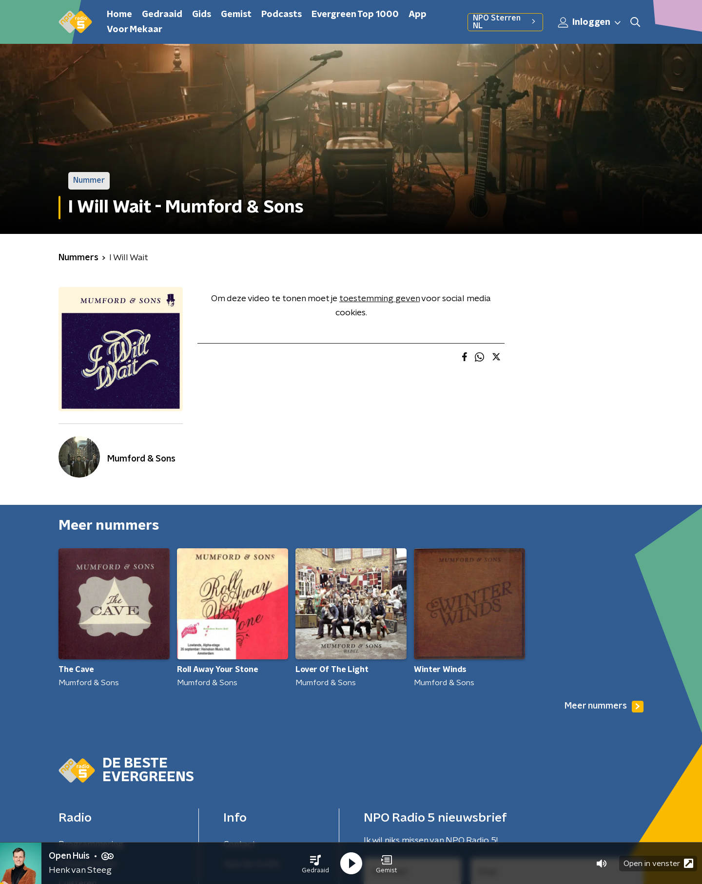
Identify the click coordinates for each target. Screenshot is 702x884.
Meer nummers (604, 706)
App (418, 14)
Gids (201, 14)
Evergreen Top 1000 (355, 14)
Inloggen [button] (590, 22)
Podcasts (281, 14)
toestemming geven (379, 298)
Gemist (236, 14)
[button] (315, 863)
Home (119, 14)
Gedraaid (162, 14)
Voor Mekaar (134, 29)
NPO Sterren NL (505, 22)
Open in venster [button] (658, 863)
